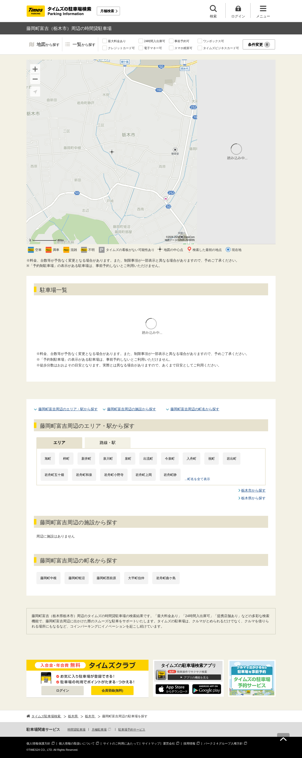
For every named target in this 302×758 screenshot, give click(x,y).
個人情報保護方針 (38, 743)
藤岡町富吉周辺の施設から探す (131, 409)
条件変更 (259, 45)
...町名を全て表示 (197, 479)
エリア (59, 442)
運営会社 (169, 743)
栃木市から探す (253, 490)
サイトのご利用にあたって (121, 743)
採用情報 (189, 743)
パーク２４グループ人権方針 (223, 743)
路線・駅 (108, 442)
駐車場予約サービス (131, 729)
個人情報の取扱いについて (77, 743)
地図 (48, 45)
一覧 (84, 45)
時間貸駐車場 (76, 729)
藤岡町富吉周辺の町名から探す (194, 409)
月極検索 (107, 11)
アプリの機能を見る (196, 677)
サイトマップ (151, 743)
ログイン (62, 690)
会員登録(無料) (112, 690)
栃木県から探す (253, 498)
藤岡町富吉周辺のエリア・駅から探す (68, 409)
